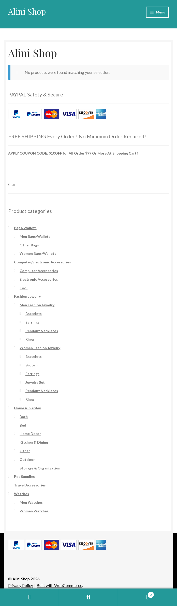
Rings (30, 339)
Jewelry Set (35, 382)
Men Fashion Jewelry (37, 305)
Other (25, 451)
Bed (23, 425)
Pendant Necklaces (41, 331)
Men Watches (31, 502)
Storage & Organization (40, 468)
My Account (29, 597)
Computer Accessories (39, 270)
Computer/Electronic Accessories (42, 262)
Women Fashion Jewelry (40, 348)
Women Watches (34, 511)
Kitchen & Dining (34, 442)
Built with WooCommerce (59, 585)
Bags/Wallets (25, 228)
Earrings (32, 322)
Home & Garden (27, 408)
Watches (21, 494)
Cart (136, 594)
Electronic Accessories (39, 279)
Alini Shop (27, 11)
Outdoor (27, 459)
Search (88, 597)
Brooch (31, 365)
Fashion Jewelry (27, 296)
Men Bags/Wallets (35, 236)
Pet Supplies (24, 476)
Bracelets (33, 313)
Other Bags (29, 245)
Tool (23, 288)
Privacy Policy (20, 585)
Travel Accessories (30, 485)
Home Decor (30, 433)
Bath (24, 416)
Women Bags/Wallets (38, 253)
